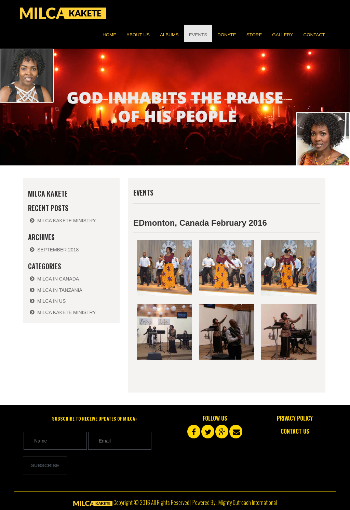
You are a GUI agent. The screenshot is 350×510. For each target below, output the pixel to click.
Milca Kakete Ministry (66, 220)
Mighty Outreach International (247, 502)
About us (138, 34)
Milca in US (51, 301)
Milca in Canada (58, 279)
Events (198, 34)
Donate (226, 34)
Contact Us (295, 431)
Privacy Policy (295, 418)
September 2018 (58, 249)
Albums (169, 34)
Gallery (282, 34)
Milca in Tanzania (59, 290)
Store (254, 34)
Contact (314, 34)
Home (109, 34)
